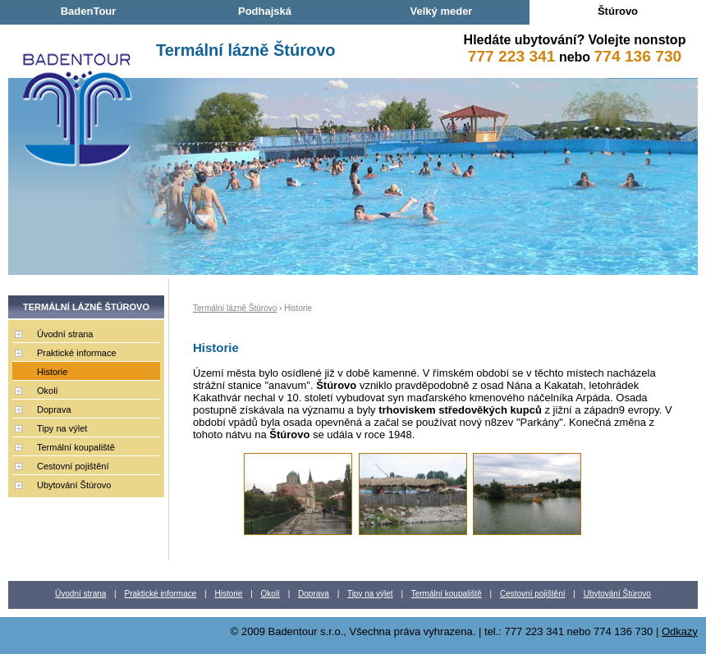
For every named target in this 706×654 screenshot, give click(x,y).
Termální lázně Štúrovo (246, 50)
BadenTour (89, 11)
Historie (52, 372)
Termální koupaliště (76, 447)
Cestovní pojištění (72, 466)
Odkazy (680, 631)
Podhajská (264, 11)
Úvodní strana (65, 334)
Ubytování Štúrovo (74, 485)
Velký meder (441, 11)
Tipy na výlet (62, 428)
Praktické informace (77, 353)
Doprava (54, 409)
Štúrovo (618, 11)
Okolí (47, 391)
